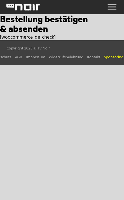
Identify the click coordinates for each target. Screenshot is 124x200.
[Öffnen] (112, 7)
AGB (18, 56)
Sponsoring (113, 56)
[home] (23, 7)
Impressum (35, 56)
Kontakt (93, 56)
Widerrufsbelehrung (66, 56)
